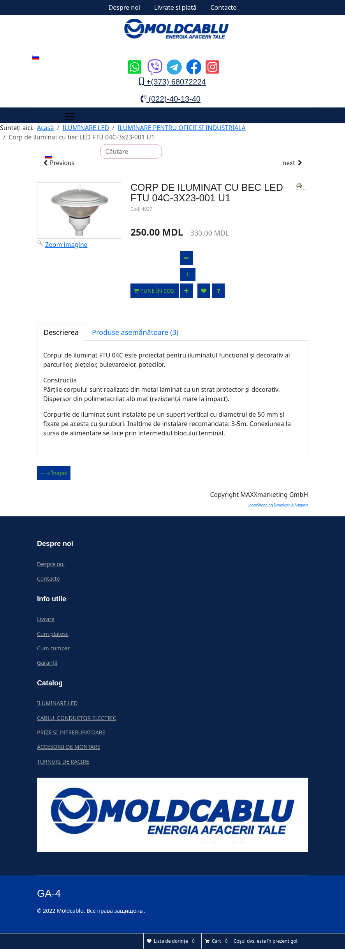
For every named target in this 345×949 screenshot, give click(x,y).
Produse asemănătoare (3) (135, 332)
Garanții (47, 663)
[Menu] (69, 116)
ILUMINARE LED (57, 703)
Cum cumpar (53, 648)
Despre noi (124, 7)
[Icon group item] (133, 61)
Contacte (223, 7)
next (292, 163)
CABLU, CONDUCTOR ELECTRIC (76, 718)
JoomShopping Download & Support (278, 505)
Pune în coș (155, 291)
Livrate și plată (175, 7)
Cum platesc (53, 633)
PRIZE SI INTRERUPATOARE (71, 732)
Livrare (46, 619)
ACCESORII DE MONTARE (68, 747)
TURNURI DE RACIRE (63, 761)
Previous (58, 163)
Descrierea (61, 332)
